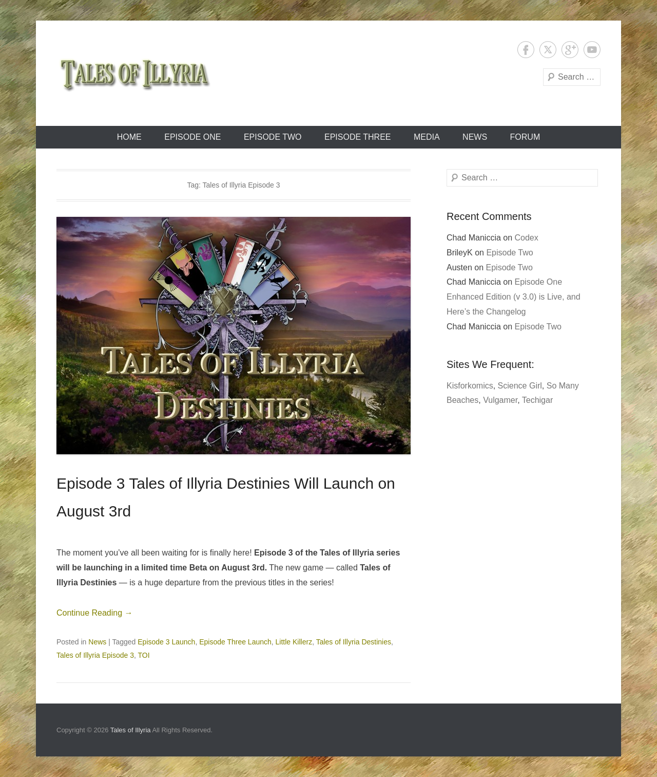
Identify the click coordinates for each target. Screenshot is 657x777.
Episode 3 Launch (166, 642)
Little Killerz (294, 642)
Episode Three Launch (235, 642)
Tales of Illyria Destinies (353, 642)
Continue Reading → (94, 612)
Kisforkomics (470, 385)
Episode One (192, 137)
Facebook (525, 49)
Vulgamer (500, 400)
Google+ (570, 49)
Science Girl (520, 385)
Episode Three (357, 137)
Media (427, 137)
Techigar (537, 400)
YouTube (592, 49)
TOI (144, 655)
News (474, 137)
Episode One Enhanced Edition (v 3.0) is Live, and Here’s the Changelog (514, 297)
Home (129, 137)
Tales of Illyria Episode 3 (95, 655)
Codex (526, 237)
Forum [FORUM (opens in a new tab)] (525, 137)
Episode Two (273, 137)
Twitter (547, 49)
